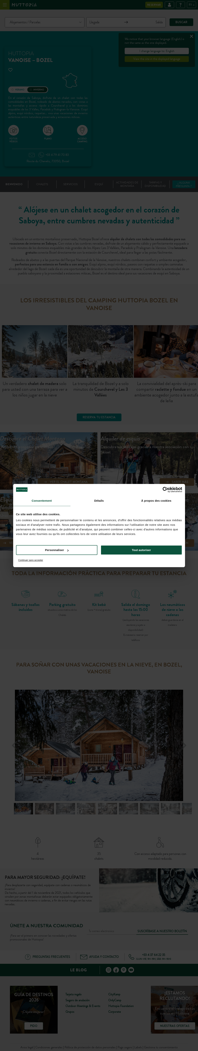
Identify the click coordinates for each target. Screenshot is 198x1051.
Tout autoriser (141, 550)
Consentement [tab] (42, 500)
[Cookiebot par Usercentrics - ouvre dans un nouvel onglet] (165, 490)
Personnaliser (57, 550)
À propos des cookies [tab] (156, 500)
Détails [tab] (99, 500)
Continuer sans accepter (30, 560)
